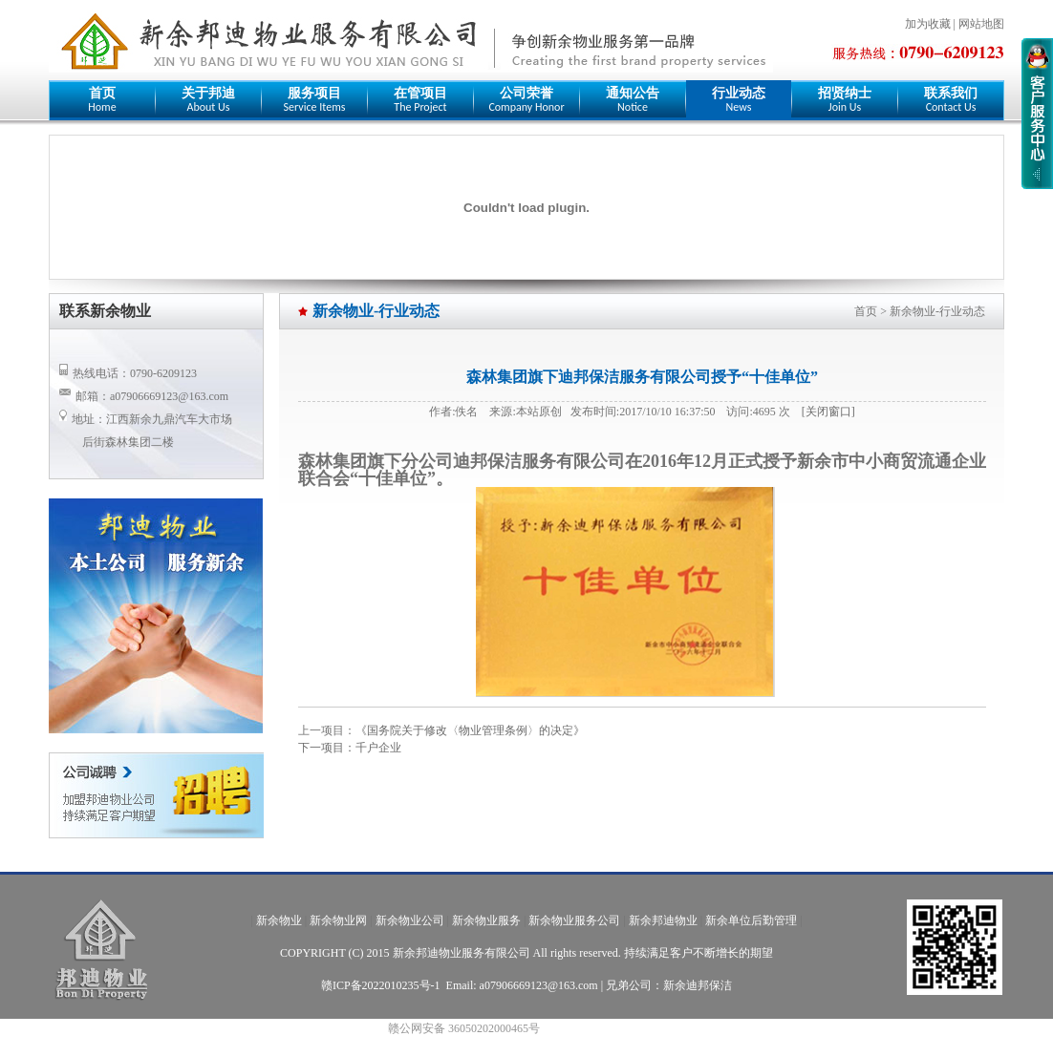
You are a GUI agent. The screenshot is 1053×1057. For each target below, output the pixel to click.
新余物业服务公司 (574, 920)
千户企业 (378, 747)
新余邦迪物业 (663, 920)
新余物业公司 (410, 920)
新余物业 (279, 920)
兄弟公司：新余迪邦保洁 (669, 985)
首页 (865, 311)
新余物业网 (338, 920)
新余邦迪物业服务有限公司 (461, 953)
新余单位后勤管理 (751, 920)
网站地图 (981, 24)
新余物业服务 (486, 920)
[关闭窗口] (828, 411)
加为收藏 (928, 24)
